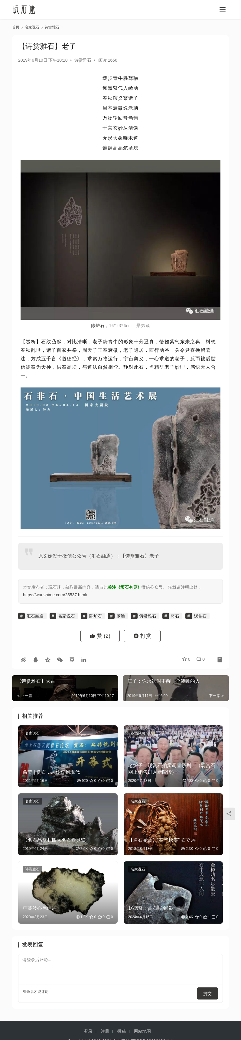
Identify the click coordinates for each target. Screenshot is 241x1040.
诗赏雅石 (82, 60)
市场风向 (138, 733)
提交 (209, 992)
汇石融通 (101, 556)
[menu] (222, 9)
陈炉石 (98, 325)
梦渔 (120, 616)
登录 (26, 992)
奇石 (175, 616)
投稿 (121, 1027)
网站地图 (142, 1027)
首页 (15, 27)
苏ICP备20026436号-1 (152, 1037)
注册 (105, 1027)
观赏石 (200, 616)
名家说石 (66, 616)
